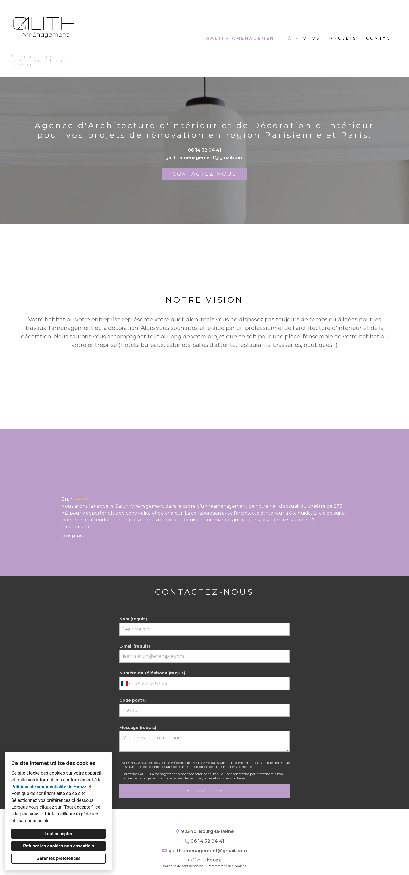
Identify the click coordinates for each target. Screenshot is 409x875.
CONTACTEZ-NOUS (204, 174)
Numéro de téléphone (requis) (204, 680)
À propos (304, 38)
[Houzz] (204, 820)
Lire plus (73, 535)
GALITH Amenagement (242, 38)
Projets (343, 38)
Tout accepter (59, 833)
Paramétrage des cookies (227, 866)
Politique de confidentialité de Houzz (48, 786)
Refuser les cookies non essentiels (58, 846)
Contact (380, 38)
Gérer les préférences (59, 858)
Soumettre (204, 791)
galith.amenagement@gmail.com (204, 157)
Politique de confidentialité (183, 866)
